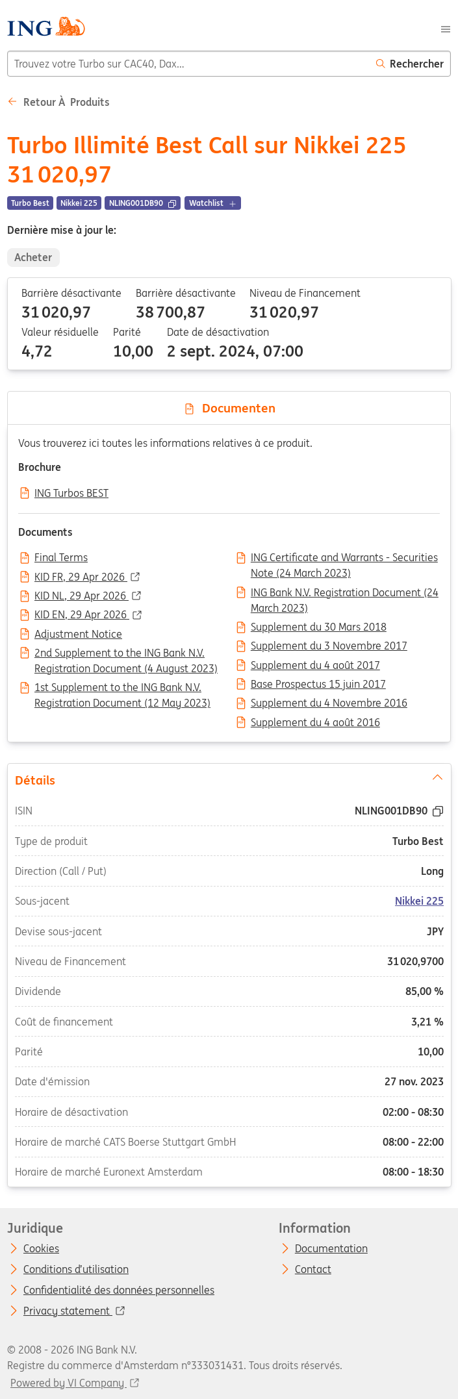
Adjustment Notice (78, 634)
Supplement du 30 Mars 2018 (319, 627)
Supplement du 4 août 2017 (315, 666)
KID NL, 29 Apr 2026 (81, 596)
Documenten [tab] (229, 408)
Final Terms (61, 558)
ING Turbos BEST (71, 493)
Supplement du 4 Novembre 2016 (329, 703)
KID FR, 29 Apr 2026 (80, 577)
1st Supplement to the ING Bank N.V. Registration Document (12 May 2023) (122, 688)
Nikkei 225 (419, 901)
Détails (228, 779)
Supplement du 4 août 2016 (315, 723)
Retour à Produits (58, 101)
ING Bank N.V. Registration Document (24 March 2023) (345, 593)
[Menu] (445, 28)
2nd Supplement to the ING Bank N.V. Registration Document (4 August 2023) (126, 654)
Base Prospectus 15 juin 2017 (318, 684)
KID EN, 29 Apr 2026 (81, 615)
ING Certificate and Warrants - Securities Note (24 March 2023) (344, 558)
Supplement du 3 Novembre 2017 (329, 646)
